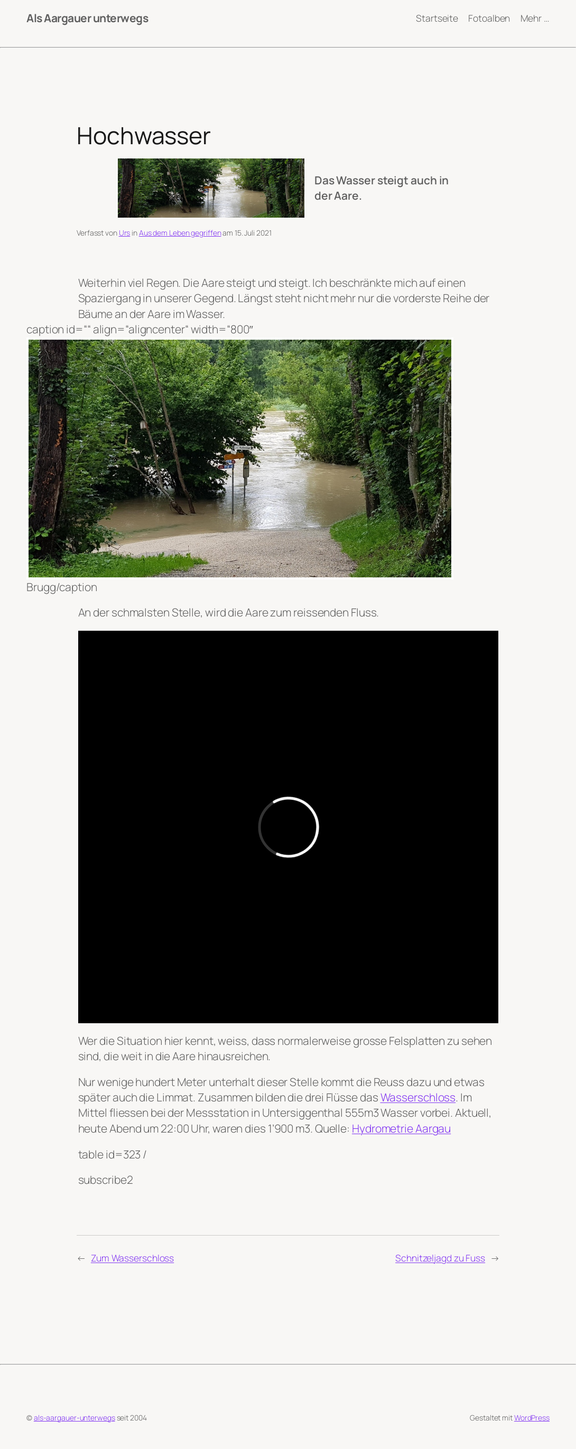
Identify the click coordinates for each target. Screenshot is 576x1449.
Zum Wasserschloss (132, 1257)
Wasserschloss (418, 1097)
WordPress (532, 1418)
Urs (125, 233)
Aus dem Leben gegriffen (180, 233)
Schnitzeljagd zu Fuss (440, 1257)
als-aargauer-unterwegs (74, 1418)
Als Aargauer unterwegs (87, 18)
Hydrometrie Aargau (401, 1128)
